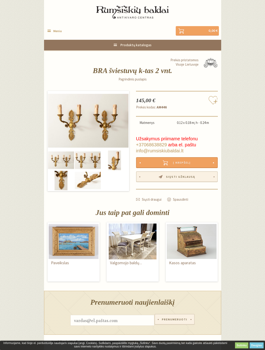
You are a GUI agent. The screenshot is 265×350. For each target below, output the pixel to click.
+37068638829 (151, 144)
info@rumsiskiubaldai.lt (160, 151)
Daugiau (256, 345)
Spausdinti (180, 200)
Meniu (57, 31)
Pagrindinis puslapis (133, 79)
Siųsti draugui (151, 200)
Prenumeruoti (174, 321)
